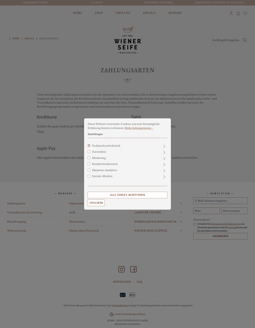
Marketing (99, 160)
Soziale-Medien (102, 178)
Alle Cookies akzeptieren (127, 197)
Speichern (96, 205)
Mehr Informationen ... (138, 130)
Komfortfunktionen (105, 166)
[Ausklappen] (164, 148)
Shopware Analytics (104, 172)
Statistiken (99, 154)
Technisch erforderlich (106, 148)
